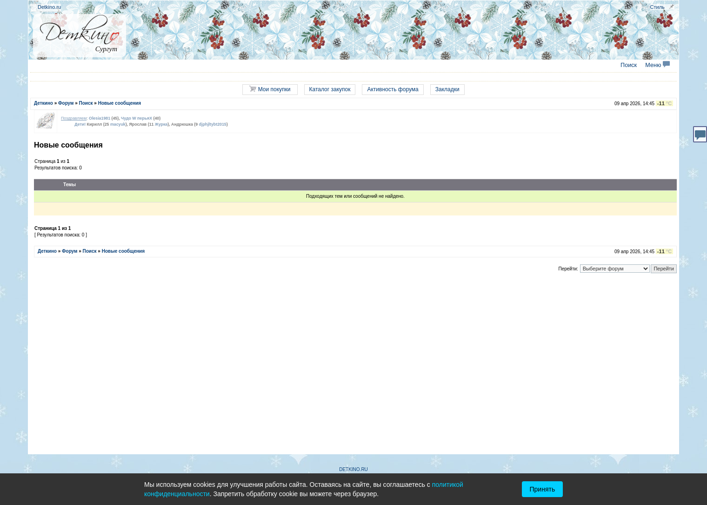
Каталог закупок (330, 89)
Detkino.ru (49, 7)
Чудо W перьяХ (136, 118)
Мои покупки (269, 89)
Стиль (657, 7)
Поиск (628, 65)
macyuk (118, 124)
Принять (542, 489)
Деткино (43, 103)
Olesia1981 (99, 118)
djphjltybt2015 (213, 124)
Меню (657, 65)
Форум (65, 103)
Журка (161, 124)
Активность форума (392, 89)
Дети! (80, 124)
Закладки (447, 89)
